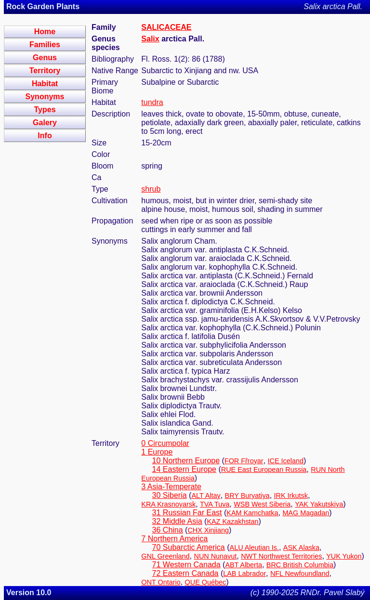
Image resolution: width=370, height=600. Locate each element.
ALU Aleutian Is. (254, 547)
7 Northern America (174, 539)
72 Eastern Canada (185, 573)
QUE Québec (205, 582)
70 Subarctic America (188, 547)
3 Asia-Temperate (171, 487)
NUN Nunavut (215, 556)
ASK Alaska (301, 547)
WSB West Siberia (262, 504)
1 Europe (156, 452)
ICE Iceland (286, 461)
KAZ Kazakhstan (232, 521)
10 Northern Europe (186, 461)
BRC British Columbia (299, 565)
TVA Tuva (214, 504)
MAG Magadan (305, 513)
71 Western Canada (186, 565)
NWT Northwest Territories (281, 556)
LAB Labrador (244, 573)
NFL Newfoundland (300, 573)
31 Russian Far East (187, 513)
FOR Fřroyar (244, 461)
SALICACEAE (166, 27)
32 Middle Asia (177, 521)
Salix (150, 39)
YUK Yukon (343, 556)
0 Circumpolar (165, 443)
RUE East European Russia (264, 469)
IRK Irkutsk (291, 495)
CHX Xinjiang (208, 530)
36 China (167, 530)
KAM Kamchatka (252, 513)
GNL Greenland (165, 556)
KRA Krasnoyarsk (168, 504)
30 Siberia (169, 495)
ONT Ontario (160, 582)
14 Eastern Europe (184, 469)
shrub (150, 189)
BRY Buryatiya (247, 495)
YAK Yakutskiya (319, 504)
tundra (152, 102)
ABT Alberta (243, 565)
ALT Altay (205, 495)
